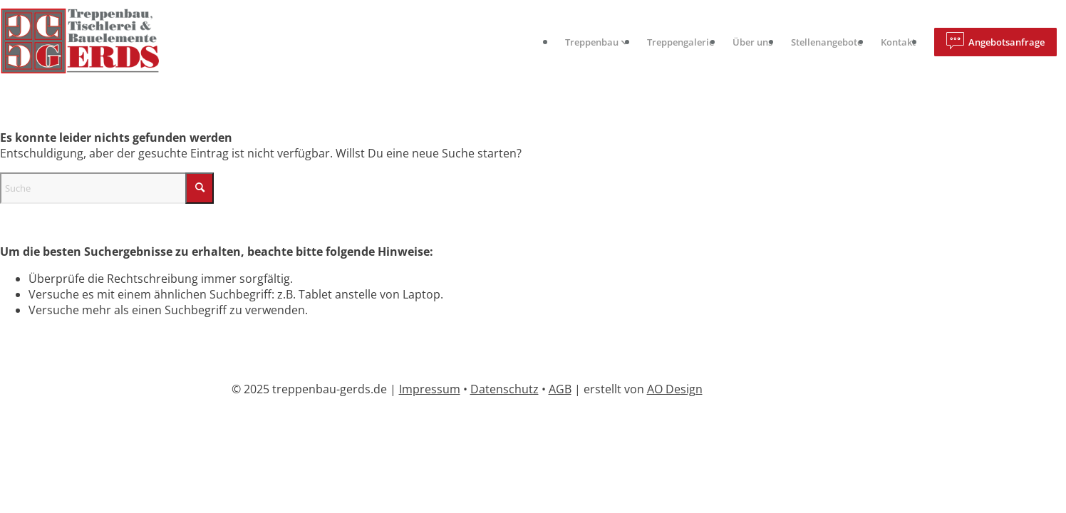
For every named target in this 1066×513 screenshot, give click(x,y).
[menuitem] (597, 42)
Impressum (429, 389)
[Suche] (107, 188)
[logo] (91, 42)
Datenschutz (504, 389)
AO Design (675, 389)
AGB (560, 389)
